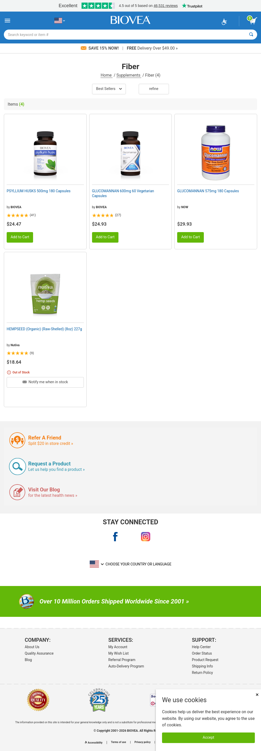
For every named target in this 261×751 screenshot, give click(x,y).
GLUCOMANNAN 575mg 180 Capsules (208, 191)
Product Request (205, 660)
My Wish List (118, 653)
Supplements (128, 75)
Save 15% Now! (100, 48)
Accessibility (93, 742)
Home (107, 75)
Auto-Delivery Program (126, 666)
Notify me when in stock (45, 382)
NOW (184, 207)
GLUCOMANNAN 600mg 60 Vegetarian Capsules (123, 193)
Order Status (202, 653)
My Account (117, 647)
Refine (153, 89)
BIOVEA (16, 207)
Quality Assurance (39, 653)
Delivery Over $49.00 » (152, 48)
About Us (32, 647)
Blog (28, 660)
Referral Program (122, 660)
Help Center (201, 647)
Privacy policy (143, 742)
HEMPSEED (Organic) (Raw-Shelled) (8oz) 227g (44, 329)
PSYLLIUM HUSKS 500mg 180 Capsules (39, 191)
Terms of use (118, 742)
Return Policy (202, 673)
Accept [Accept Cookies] (208, 737)
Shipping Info (202, 666)
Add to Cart (20, 237)
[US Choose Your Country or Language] (59, 20)
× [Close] (257, 694)
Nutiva (15, 345)
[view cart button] (253, 21)
